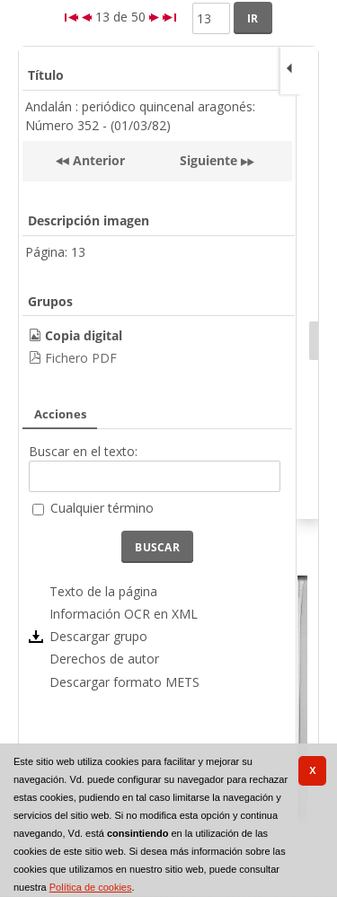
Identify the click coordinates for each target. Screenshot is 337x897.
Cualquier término (102, 507)
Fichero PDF (81, 357)
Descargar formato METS (124, 681)
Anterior (97, 160)
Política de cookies (90, 887)
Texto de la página (103, 591)
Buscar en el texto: (83, 451)
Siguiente (208, 160)
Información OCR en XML (123, 613)
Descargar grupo (98, 636)
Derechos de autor (104, 658)
